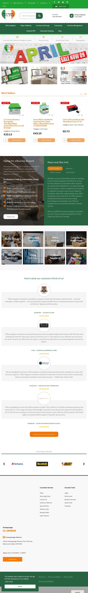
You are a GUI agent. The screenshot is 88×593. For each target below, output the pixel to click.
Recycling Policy (45, 496)
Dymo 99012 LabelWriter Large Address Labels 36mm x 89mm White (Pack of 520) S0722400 (43, 122)
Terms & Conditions (54, 577)
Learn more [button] (9, 581)
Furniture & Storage (42, 25)
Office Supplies (11, 25)
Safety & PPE (31, 31)
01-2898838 (9, 530)
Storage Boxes (15, 131)
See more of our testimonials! (44, 434)
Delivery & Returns (46, 503)
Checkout (68, 506)
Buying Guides (44, 512)
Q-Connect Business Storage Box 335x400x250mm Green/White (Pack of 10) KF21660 (14, 123)
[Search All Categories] (31, 16)
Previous (81, 94)
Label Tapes (44, 129)
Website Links (44, 509)
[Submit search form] (39, 16)
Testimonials (31, 3)
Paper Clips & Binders (76, 125)
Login (66, 493)
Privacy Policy (68, 577)
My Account (68, 496)
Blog (4, 6)
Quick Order (68, 503)
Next (85, 94)
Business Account (70, 499)
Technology (58, 25)
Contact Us (43, 3)
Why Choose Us (18, 3)
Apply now (11, 217)
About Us (6, 3)
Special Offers (44, 506)
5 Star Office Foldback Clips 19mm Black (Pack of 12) (73, 120)
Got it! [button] (20, 586)
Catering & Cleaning (47, 31)
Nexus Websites (48, 581)
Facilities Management (74, 25)
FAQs (41, 493)
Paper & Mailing (26, 25)
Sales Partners (44, 516)
